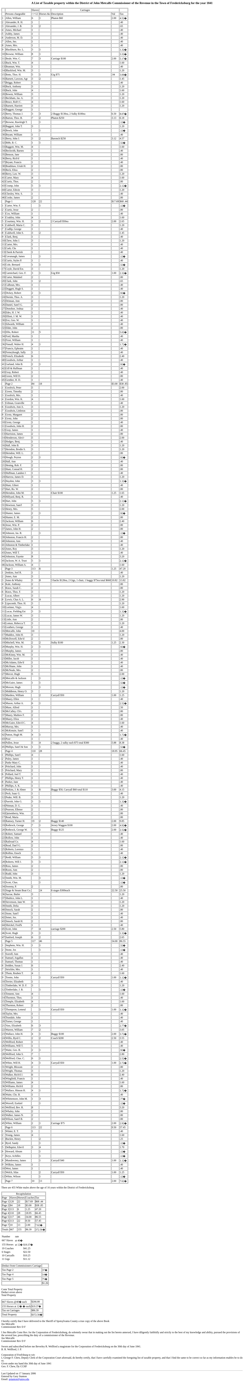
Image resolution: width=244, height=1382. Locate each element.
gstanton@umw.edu (19, 1379)
